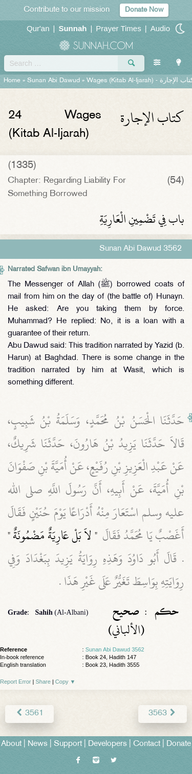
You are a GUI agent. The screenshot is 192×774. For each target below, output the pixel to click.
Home (12, 81)
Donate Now (144, 10)
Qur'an (38, 28)
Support (68, 744)
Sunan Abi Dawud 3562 (115, 649)
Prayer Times (118, 28)
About (11, 744)
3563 (162, 713)
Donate (178, 744)
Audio (160, 28)
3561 (29, 713)
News (38, 744)
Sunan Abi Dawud (53, 81)
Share (43, 682)
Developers (107, 744)
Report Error (15, 682)
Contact (146, 744)
